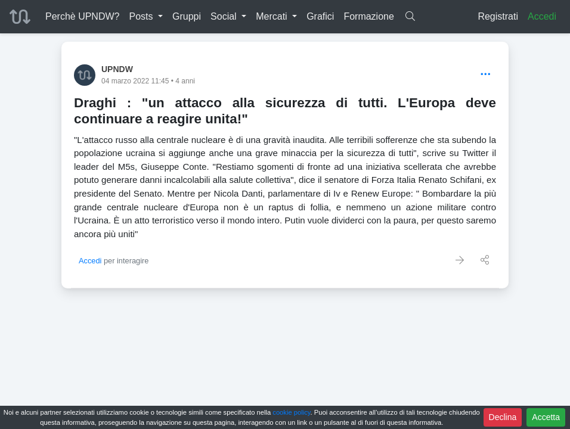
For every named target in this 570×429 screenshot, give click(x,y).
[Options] (485, 74)
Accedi (542, 16)
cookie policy (291, 412)
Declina (503, 417)
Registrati (498, 16)
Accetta (546, 417)
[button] (146, 17)
